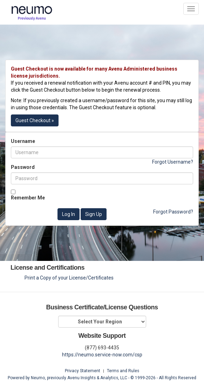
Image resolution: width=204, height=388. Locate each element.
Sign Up (93, 214)
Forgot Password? (173, 212)
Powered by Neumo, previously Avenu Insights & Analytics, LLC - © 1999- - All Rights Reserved (102, 377)
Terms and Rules (123, 370)
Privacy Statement (82, 370)
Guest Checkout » (34, 120)
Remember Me (28, 197)
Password (23, 167)
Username (23, 141)
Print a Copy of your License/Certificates (69, 278)
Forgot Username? (172, 162)
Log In (68, 214)
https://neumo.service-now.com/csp (102, 354)
